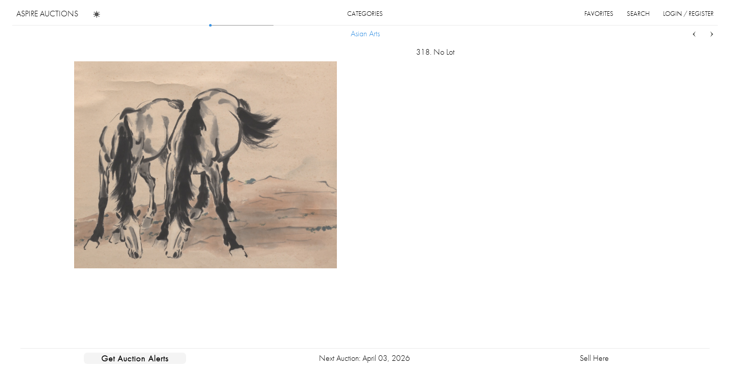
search (638, 13)
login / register (688, 13)
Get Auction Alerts (135, 358)
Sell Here (594, 358)
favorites (598, 13)
